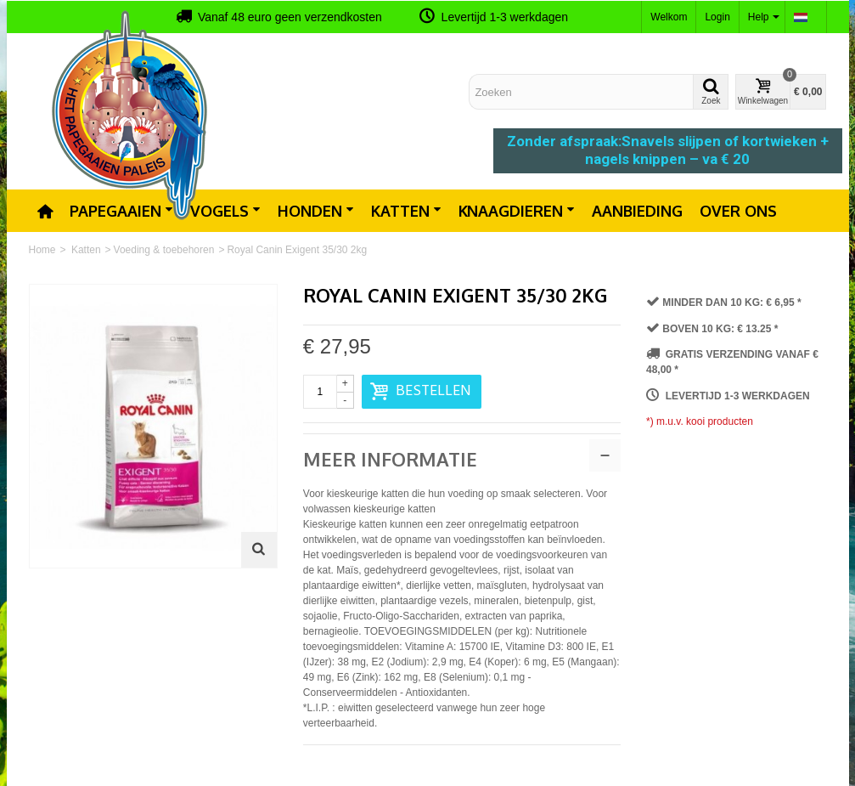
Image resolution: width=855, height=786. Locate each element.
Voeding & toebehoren (164, 250)
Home (42, 250)
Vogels (225, 210)
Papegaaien (121, 210)
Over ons (738, 210)
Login (717, 17)
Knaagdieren (516, 210)
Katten (406, 210)
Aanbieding (637, 210)
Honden (316, 210)
